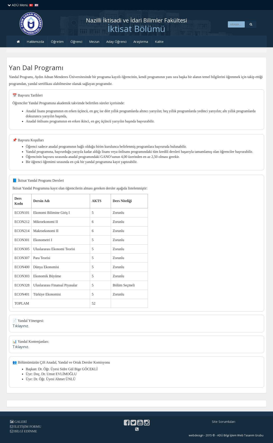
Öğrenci (76, 41)
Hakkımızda (35, 41)
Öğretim (57, 41)
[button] (251, 24)
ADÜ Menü (18, 5)
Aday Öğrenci (116, 41)
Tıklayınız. (20, 325)
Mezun (94, 41)
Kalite (159, 41)
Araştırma (140, 41)
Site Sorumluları (223, 421)
